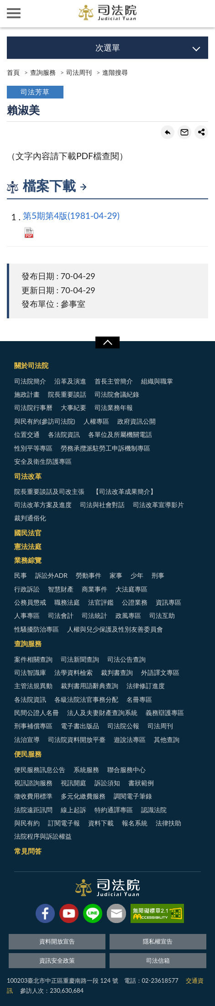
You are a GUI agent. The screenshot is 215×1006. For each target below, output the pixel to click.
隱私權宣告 (158, 941)
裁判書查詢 (117, 672)
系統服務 (86, 769)
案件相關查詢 (33, 659)
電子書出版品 (80, 726)
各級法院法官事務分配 (86, 699)
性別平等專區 (33, 448)
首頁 (13, 72)
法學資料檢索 (73, 672)
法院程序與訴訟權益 (43, 836)
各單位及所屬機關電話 (120, 434)
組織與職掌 (157, 381)
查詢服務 (43, 72)
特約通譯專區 (113, 810)
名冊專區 (139, 699)
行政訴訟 (27, 589)
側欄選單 (14, 13)
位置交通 (27, 434)
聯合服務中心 (126, 769)
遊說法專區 (130, 739)
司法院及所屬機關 (41, 13)
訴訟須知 (107, 783)
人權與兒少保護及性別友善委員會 (115, 629)
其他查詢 (166, 739)
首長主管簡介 (113, 381)
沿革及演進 (70, 381)
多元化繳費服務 (83, 796)
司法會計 (60, 615)
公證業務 (134, 602)
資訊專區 (168, 602)
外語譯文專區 (160, 672)
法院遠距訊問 (33, 810)
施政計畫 (27, 394)
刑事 (158, 575)
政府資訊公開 (136, 421)
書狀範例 (141, 783)
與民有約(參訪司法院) (44, 421)
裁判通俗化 (30, 518)
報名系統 (134, 823)
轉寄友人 (184, 132)
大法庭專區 (131, 589)
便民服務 (28, 754)
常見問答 (28, 851)
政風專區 (128, 615)
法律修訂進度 (145, 686)
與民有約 (27, 823)
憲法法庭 (28, 546)
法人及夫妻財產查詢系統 (102, 712)
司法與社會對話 (102, 504)
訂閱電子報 (64, 823)
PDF (29, 232)
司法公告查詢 (126, 659)
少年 (137, 575)
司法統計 (94, 615)
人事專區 (27, 615)
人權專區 (96, 421)
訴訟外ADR (51, 575)
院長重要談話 (67, 394)
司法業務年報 (113, 407)
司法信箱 (158, 960)
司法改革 (28, 476)
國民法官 (28, 533)
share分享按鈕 (201, 132)
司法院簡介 (30, 381)
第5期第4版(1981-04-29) (71, 215)
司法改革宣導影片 (158, 504)
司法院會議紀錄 (116, 394)
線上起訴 (73, 810)
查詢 (201, 13)
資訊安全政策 (57, 960)
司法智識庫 (30, 672)
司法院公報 (123, 726)
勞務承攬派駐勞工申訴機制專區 (105, 448)
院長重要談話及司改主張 (49, 491)
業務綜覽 (28, 560)
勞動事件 (88, 575)
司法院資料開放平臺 (76, 739)
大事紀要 (73, 407)
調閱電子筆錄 (133, 796)
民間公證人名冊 (36, 712)
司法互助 (162, 615)
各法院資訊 (64, 434)
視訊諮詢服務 (33, 783)
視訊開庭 (73, 783)
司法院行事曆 (33, 407)
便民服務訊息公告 (39, 769)
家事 (116, 575)
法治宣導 (27, 739)
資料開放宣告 (57, 941)
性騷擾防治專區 (36, 629)
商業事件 (94, 589)
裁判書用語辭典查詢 (89, 686)
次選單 (107, 47)
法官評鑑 (101, 602)
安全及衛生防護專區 (43, 461)
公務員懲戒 (30, 602)
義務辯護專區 (165, 712)
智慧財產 (60, 589)
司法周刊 (79, 72)
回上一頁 (167, 132)
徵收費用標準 (33, 796)
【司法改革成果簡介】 (125, 491)
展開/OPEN (107, 342)
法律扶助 (168, 823)
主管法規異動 (33, 686)
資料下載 (101, 823)
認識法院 (154, 810)
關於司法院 (31, 365)
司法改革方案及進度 (43, 504)
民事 (20, 575)
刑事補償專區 (33, 726)
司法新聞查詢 (80, 659)
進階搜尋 (115, 72)
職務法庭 (67, 602)
